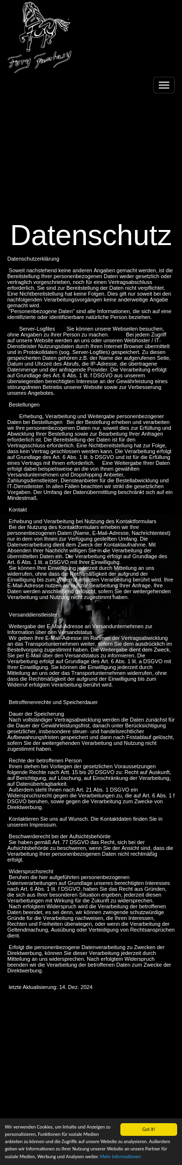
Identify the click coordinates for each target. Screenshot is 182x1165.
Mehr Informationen (120, 1156)
